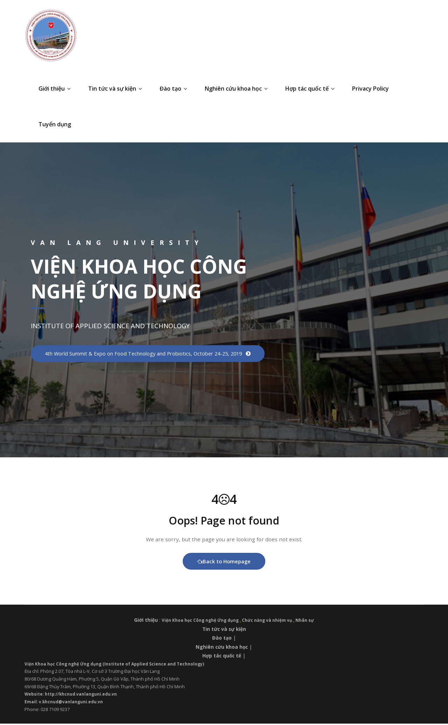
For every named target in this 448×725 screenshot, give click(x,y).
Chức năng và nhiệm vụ (269, 621)
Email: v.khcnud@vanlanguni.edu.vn (65, 703)
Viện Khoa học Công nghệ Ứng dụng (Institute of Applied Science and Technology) (118, 665)
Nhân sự (308, 621)
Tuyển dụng (54, 124)
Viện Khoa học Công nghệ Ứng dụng (200, 621)
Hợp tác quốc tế (310, 88)
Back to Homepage (224, 562)
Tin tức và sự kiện (115, 88)
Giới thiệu (54, 88)
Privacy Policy (370, 88)
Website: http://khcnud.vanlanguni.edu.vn (73, 695)
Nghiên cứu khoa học (236, 88)
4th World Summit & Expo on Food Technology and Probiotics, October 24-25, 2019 (149, 353)
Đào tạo (173, 88)
